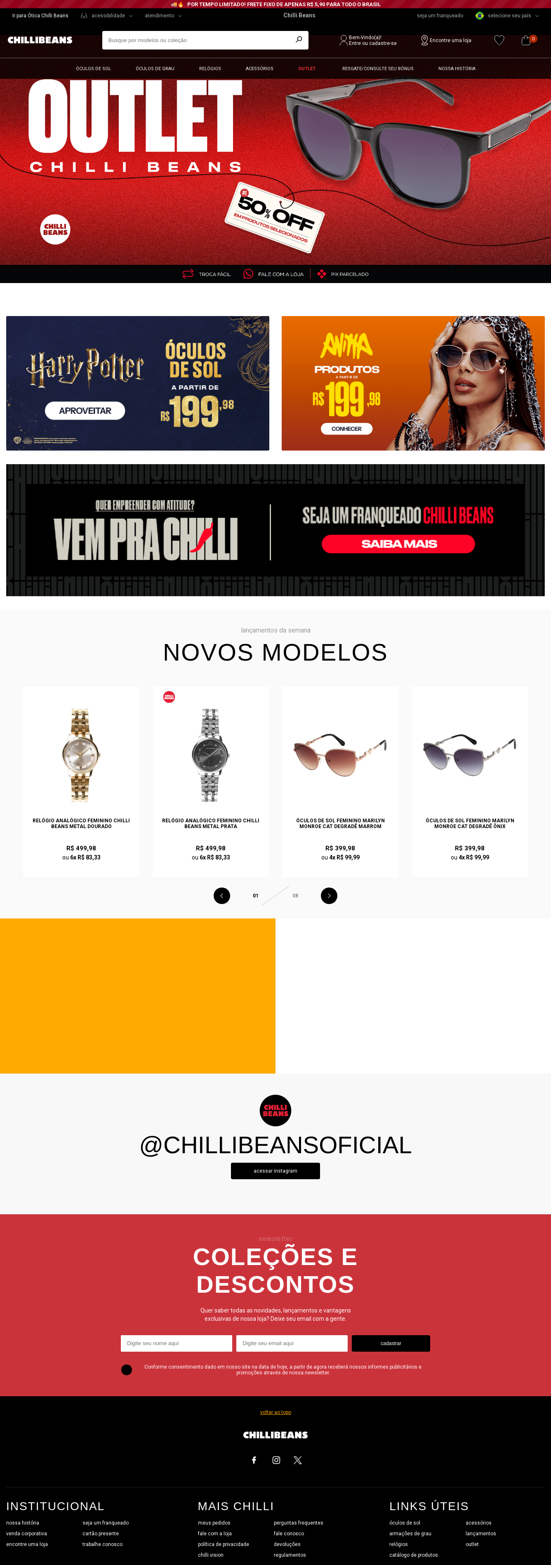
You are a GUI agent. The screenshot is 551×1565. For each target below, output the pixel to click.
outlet (472, 1544)
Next (329, 896)
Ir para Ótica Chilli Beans (40, 16)
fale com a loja (215, 1534)
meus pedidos (214, 1523)
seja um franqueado (440, 16)
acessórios (479, 1523)
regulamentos (290, 1555)
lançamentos (481, 1534)
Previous (222, 896)
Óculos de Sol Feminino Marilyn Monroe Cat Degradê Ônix (470, 823)
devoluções (287, 1544)
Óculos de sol (93, 68)
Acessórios (259, 68)
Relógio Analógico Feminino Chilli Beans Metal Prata (210, 823)
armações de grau (410, 1534)
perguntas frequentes (298, 1523)
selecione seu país (503, 16)
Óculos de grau (155, 68)
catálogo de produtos (413, 1555)
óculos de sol (404, 1523)
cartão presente (100, 1534)
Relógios (210, 68)
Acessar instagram (275, 1171)
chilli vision (211, 1555)
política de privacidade (223, 1544)
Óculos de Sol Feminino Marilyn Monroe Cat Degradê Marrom (340, 823)
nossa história (22, 1523)
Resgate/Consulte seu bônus (378, 68)
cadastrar (391, 1343)
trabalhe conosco (102, 1544)
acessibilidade (108, 16)
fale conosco (289, 1534)
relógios (398, 1544)
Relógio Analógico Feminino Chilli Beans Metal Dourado (81, 823)
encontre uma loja (27, 1544)
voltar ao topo (275, 1412)
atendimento (159, 16)
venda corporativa (26, 1534)
